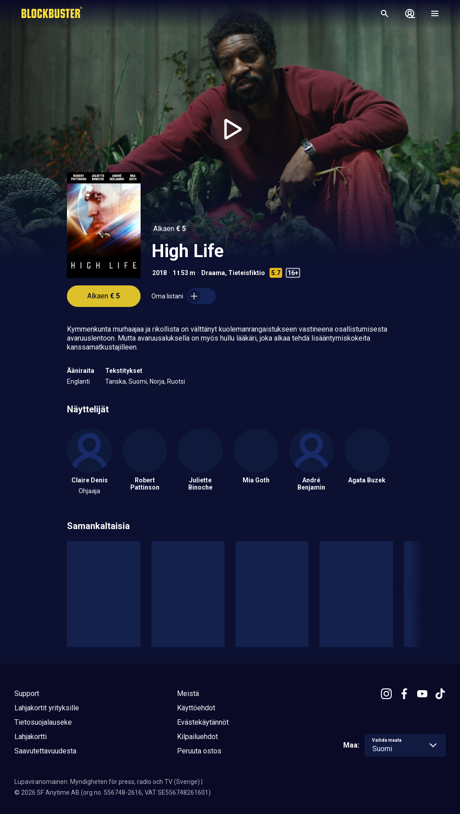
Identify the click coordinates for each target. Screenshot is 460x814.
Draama (213, 272)
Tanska (115, 381)
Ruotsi (176, 381)
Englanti (78, 381)
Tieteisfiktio (246, 272)
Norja (157, 381)
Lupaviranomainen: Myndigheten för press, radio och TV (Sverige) (107, 781)
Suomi (137, 381)
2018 (159, 272)
